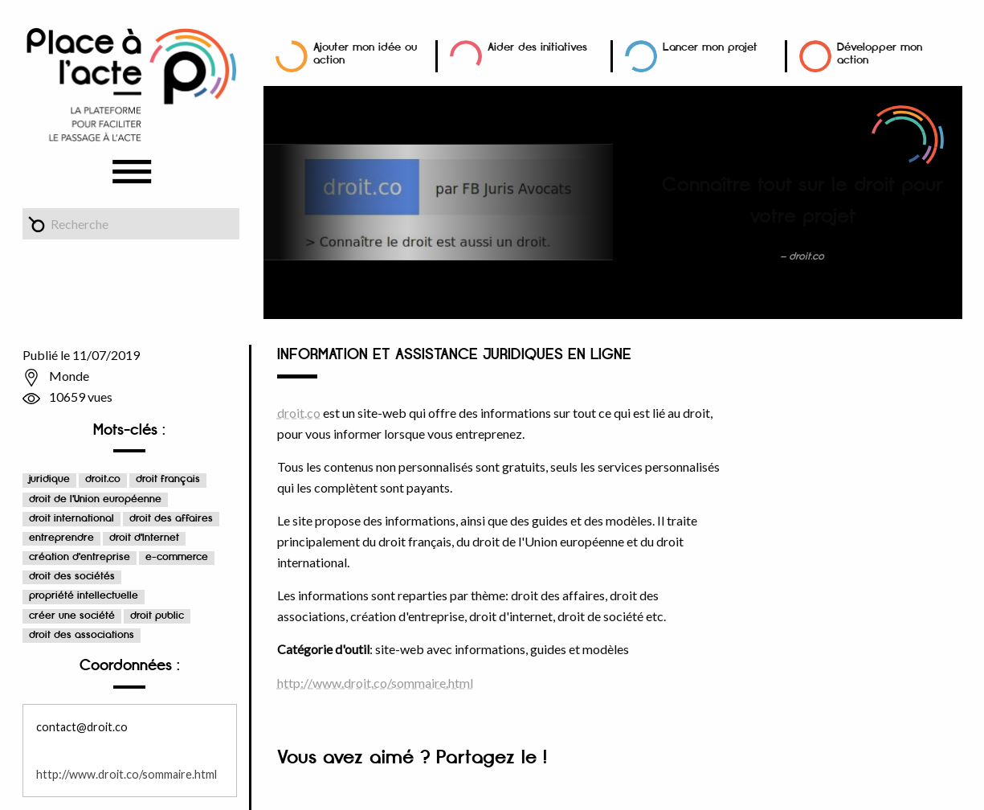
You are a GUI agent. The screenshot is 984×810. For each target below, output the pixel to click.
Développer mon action (879, 53)
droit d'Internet (144, 538)
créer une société (72, 616)
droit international (71, 519)
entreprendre (61, 538)
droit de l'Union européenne (95, 499)
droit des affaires (171, 519)
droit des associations (81, 635)
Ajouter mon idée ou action (365, 53)
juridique (49, 479)
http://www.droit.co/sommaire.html (126, 774)
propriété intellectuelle (83, 596)
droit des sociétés (72, 577)
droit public (157, 616)
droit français (168, 479)
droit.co (102, 479)
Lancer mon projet (710, 47)
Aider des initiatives (537, 47)
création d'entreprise (79, 557)
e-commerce (176, 557)
